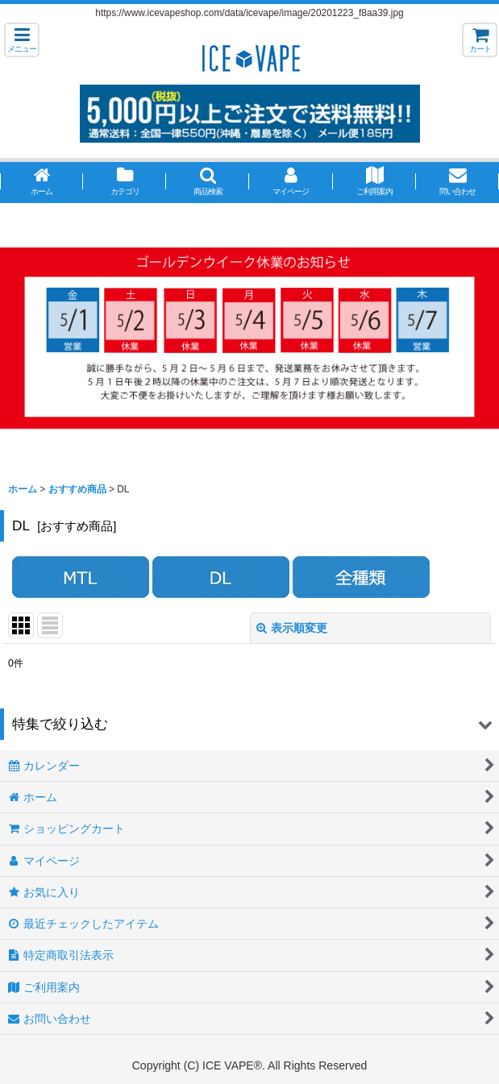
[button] (22, 40)
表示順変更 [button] (291, 627)
